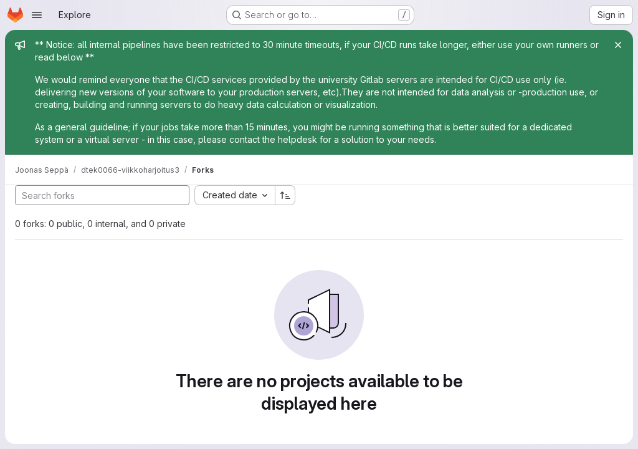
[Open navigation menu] (37, 15)
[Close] (618, 44)
